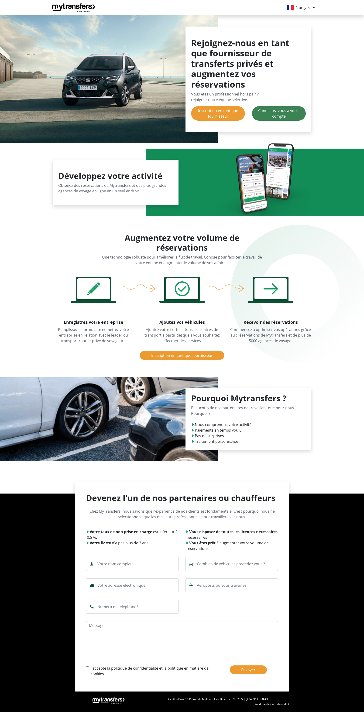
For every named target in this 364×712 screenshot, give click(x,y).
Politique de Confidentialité (271, 704)
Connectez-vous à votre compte (278, 113)
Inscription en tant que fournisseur (218, 113)
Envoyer (248, 669)
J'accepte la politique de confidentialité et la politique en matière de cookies (150, 671)
